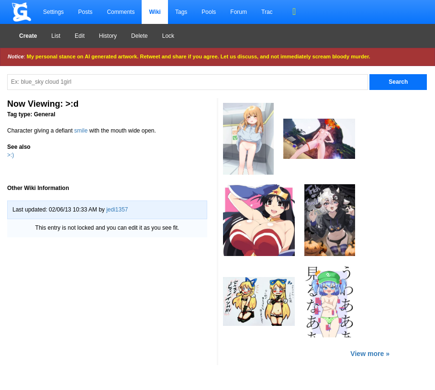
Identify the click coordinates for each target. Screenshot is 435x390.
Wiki (155, 12)
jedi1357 (117, 209)
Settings (53, 12)
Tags (181, 12)
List (55, 36)
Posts (85, 12)
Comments (120, 12)
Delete (139, 36)
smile (81, 130)
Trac (267, 12)
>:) (10, 155)
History (108, 36)
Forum (238, 12)
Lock (168, 36)
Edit (80, 36)
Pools (208, 12)
